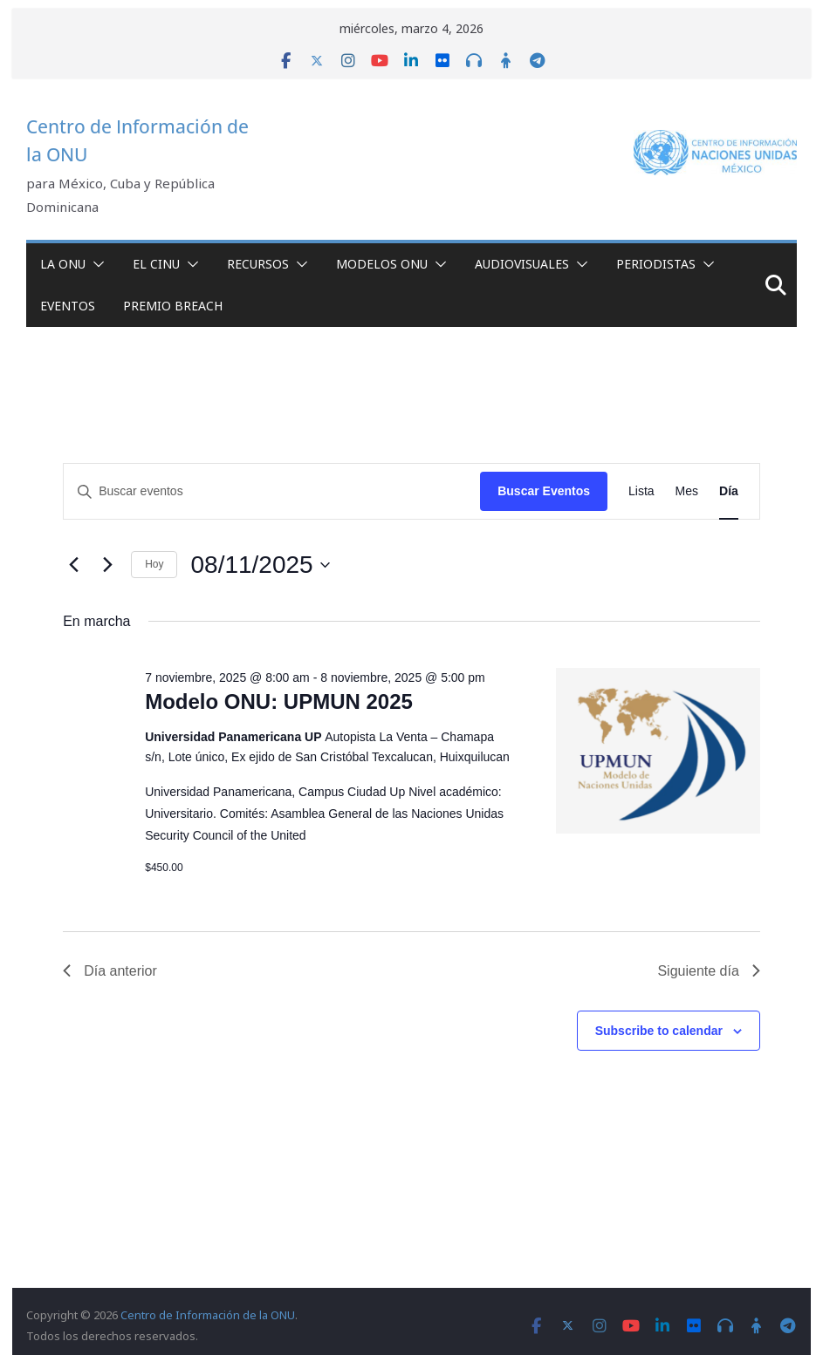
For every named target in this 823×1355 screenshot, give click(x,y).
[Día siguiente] (107, 565)
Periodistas (656, 263)
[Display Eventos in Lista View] (641, 491)
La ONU (63, 263)
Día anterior (110, 970)
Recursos (258, 263)
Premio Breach (173, 305)
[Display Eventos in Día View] (728, 491)
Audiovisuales (522, 263)
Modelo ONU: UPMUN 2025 (279, 701)
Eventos (67, 305)
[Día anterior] (73, 565)
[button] (95, 264)
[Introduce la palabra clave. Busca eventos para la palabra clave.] (272, 491)
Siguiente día (708, 970)
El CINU (156, 263)
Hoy (154, 564)
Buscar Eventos (543, 491)
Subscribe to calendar (659, 1031)
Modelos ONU (382, 263)
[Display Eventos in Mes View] (687, 491)
